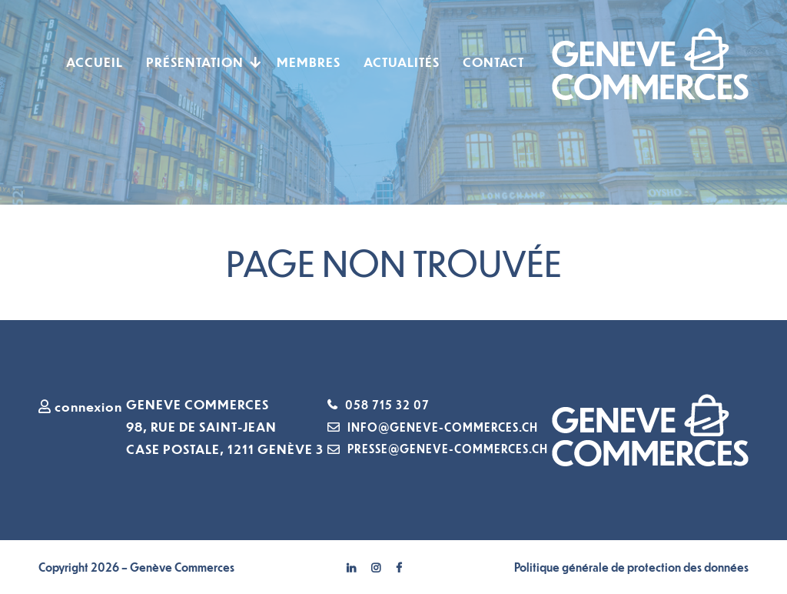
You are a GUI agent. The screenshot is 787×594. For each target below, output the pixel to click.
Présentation (195, 62)
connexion (80, 406)
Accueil (94, 62)
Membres (308, 62)
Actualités (402, 62)
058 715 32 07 (387, 405)
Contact (493, 62)
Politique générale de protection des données (631, 567)
